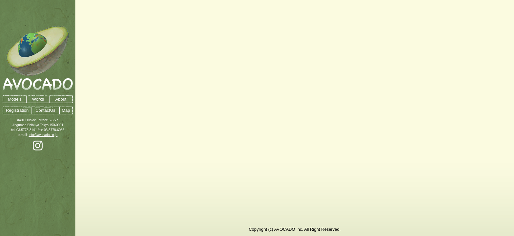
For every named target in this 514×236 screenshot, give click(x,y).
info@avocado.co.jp (43, 135)
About (61, 99)
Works (38, 99)
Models (15, 99)
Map (66, 110)
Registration (17, 110)
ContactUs (45, 110)
